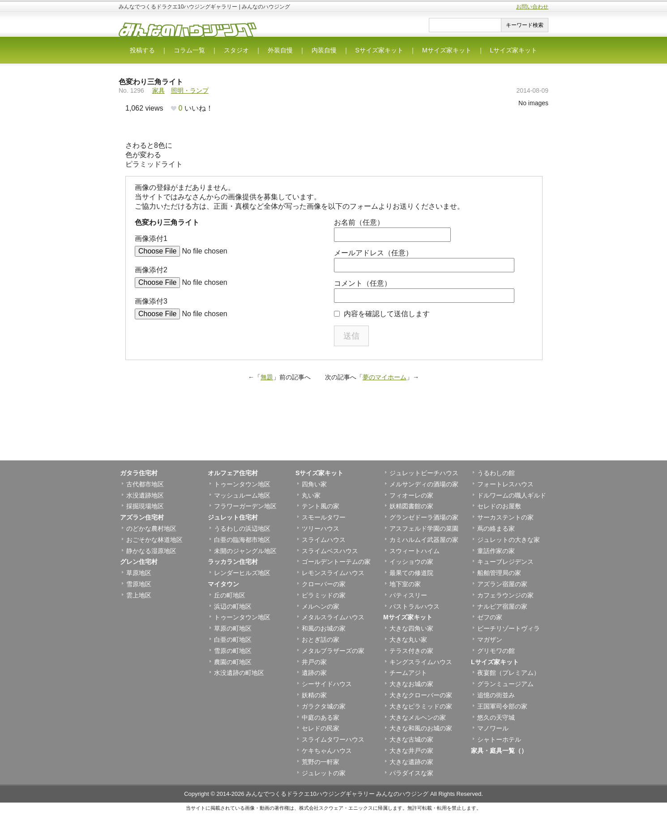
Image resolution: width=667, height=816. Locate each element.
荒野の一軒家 (320, 761)
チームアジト (408, 672)
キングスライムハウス (420, 662)
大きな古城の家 (411, 739)
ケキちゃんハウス (327, 750)
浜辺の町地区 (233, 606)
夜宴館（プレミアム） (508, 672)
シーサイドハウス (327, 683)
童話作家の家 (496, 550)
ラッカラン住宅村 (233, 561)
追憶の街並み (496, 695)
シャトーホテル (499, 739)
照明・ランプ (190, 90)
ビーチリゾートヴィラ (508, 628)
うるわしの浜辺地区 (242, 528)
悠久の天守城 (496, 717)
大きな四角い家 (411, 628)
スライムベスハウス (330, 550)
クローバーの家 (324, 584)
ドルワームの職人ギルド (511, 495)
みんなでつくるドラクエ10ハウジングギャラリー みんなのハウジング (337, 793)
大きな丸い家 (408, 639)
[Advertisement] (333, 431)
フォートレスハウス (505, 484)
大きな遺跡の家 (411, 761)
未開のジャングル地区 (245, 550)
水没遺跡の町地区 (239, 672)
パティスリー (408, 595)
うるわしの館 (496, 473)
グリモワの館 (496, 650)
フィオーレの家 (411, 495)
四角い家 (314, 484)
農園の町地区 (233, 662)
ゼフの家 (489, 617)
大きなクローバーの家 (420, 695)
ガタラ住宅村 (139, 473)
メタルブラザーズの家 (333, 650)
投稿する (142, 50)
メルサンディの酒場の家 (423, 484)
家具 (158, 90)
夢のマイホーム (384, 377)
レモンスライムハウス (333, 572)
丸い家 (311, 495)
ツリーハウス (320, 528)
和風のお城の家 (324, 628)
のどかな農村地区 (151, 528)
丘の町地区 (229, 595)
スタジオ (236, 50)
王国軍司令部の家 (502, 706)
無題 (267, 377)
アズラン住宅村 (142, 517)
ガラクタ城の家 (324, 706)
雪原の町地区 (233, 650)
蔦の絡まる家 (496, 528)
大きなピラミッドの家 (420, 706)
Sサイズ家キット (379, 50)
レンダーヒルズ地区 (242, 572)
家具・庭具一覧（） (499, 750)
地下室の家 (405, 584)
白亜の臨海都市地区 (242, 539)
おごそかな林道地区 (154, 539)
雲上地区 (138, 595)
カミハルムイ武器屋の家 (423, 539)
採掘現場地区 (145, 506)
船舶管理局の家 (499, 572)
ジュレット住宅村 (233, 517)
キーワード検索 (524, 25)
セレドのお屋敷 (499, 506)
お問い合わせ (532, 7)
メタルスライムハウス (333, 617)
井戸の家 (314, 662)
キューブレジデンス (505, 561)
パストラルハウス (414, 606)
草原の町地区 (233, 628)
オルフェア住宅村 (233, 473)
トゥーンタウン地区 (242, 484)
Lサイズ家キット (514, 50)
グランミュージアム (505, 683)
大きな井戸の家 (411, 750)
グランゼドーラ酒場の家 (423, 517)
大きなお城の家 (411, 683)
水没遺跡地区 (145, 495)
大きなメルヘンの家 (417, 717)
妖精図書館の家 (411, 506)
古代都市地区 (145, 484)
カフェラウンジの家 (505, 595)
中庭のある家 (320, 717)
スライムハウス (324, 539)
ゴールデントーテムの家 (336, 561)
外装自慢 (280, 50)
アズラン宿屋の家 (502, 584)
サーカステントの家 (505, 517)
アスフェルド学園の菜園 (423, 528)
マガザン (489, 639)
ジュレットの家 (324, 773)
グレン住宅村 (139, 561)
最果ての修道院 (411, 572)
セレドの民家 (320, 728)
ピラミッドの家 (324, 595)
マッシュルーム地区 (242, 495)
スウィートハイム (414, 550)
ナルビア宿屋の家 (502, 606)
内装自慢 (324, 50)
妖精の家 (314, 695)
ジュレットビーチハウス (423, 473)
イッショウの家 (411, 561)
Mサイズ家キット (446, 50)
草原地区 (138, 572)
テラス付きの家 (411, 650)
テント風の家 (320, 506)
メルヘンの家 (320, 606)
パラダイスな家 (411, 773)
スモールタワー (324, 517)
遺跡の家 (314, 672)
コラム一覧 (189, 50)
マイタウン (223, 584)
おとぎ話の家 (320, 639)
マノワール (493, 728)
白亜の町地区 (233, 639)
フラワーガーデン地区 (245, 506)
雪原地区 (138, 584)
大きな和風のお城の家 (420, 728)
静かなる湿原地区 (151, 550)
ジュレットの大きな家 (508, 539)
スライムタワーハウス (333, 739)
